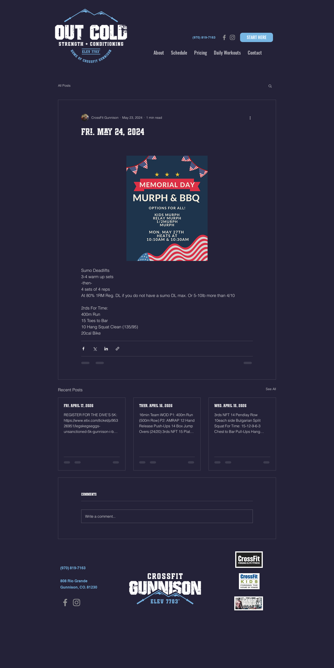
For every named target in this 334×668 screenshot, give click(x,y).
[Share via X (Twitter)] (95, 348)
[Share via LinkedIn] (106, 348)
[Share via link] (117, 348)
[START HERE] (256, 37)
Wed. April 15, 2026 (230, 405)
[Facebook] (65, 602)
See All (271, 389)
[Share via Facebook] (83, 348)
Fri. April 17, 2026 (78, 405)
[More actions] (250, 117)
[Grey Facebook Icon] (224, 37)
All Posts (64, 85)
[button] (158, 52)
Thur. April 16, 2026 (156, 405)
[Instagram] (76, 602)
